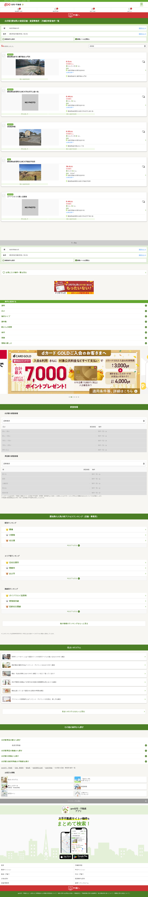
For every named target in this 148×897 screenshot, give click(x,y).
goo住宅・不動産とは (23, 893)
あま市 (10, 574)
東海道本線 (12, 601)
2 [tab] (71, 397)
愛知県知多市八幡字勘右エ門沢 (18, 57)
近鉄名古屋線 (13, 607)
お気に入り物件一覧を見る (15, 272)
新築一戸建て (5, 874)
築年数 (4, 322)
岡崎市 (10, 568)
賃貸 (2, 865)
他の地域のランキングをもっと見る (74, 624)
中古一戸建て (79, 874)
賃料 (3, 306)
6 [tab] (78, 397)
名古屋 (10, 541)
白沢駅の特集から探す (10, 756)
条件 (3, 332)
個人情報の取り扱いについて (105, 893)
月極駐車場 (78, 865)
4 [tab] (74, 397)
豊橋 (9, 529)
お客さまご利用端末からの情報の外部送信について (43, 893)
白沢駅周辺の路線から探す (11, 751)
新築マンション (6, 869)
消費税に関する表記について (121, 893)
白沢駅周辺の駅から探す (11, 740)
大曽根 (10, 535)
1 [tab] (69, 397)
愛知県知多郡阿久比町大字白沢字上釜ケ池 (22, 92)
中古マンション (80, 869)
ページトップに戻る (74, 801)
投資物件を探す (80, 878)
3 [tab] (73, 397)
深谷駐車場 (11, 127)
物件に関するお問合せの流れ (65, 893)
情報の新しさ (6, 343)
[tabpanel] (74, 372)
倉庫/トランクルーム (82, 883)
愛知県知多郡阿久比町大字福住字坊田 (21, 162)
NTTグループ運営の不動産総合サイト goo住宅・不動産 (17, 0)
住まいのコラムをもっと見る (73, 711)
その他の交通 (69, 72)
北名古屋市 (12, 562)
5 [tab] (76, 397)
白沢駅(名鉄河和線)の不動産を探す (15, 761)
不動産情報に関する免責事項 (89, 893)
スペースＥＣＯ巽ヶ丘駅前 (17, 197)
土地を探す (4, 878)
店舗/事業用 (5, 883)
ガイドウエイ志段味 (16, 595)
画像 (3, 338)
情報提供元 (77, 893)
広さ (3, 311)
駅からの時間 (6, 327)
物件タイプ (5, 316)
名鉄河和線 (16, 745)
